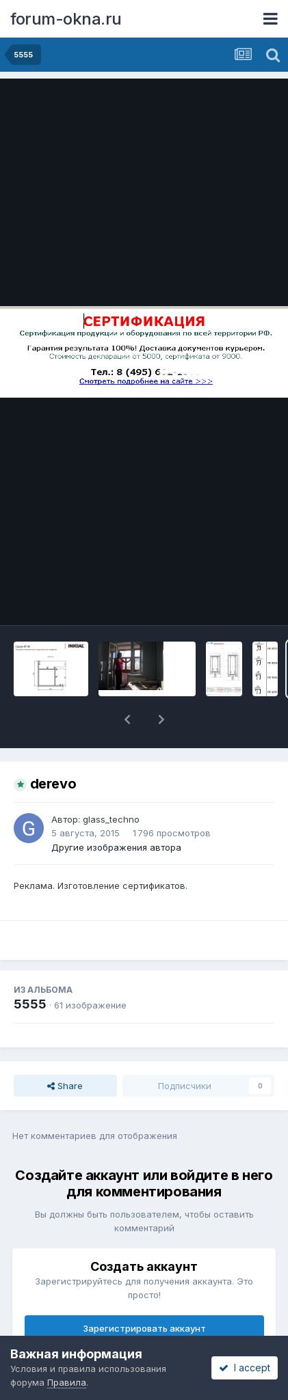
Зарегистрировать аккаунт (144, 1328)
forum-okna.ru (66, 19)
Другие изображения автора (116, 847)
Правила (66, 1382)
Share (65, 1085)
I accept (244, 1367)
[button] (127, 719)
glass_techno (111, 819)
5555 (30, 1004)
